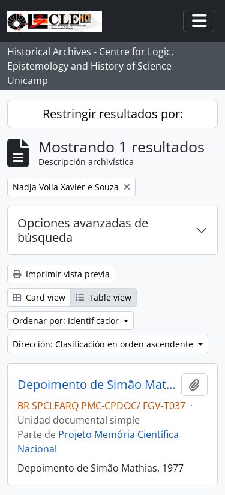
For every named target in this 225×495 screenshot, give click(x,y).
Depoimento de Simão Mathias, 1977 (96, 384)
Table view (103, 297)
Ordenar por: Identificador (67, 320)
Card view (39, 297)
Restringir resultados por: (113, 114)
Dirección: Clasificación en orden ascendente (104, 344)
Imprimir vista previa (61, 274)
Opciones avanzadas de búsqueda (82, 230)
